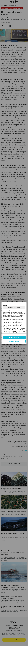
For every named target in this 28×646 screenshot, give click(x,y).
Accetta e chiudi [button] (14, 337)
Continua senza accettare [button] (14, 307)
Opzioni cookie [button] (14, 341)
